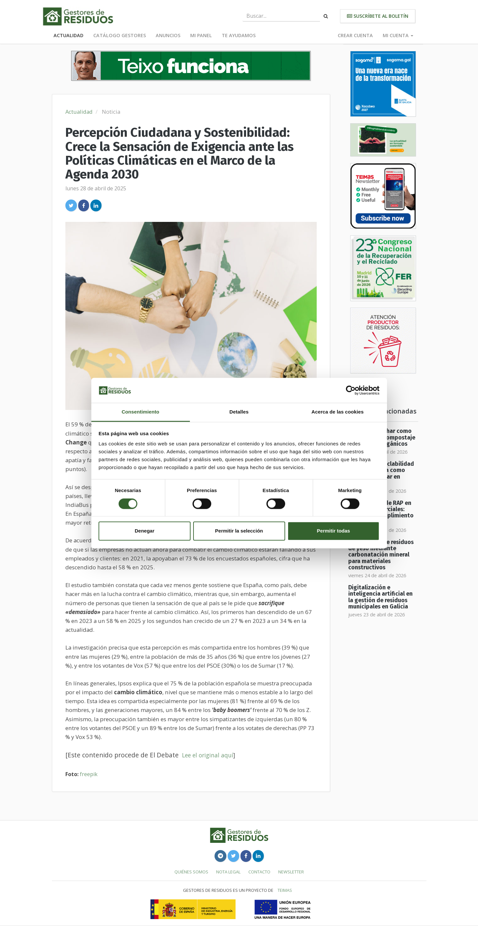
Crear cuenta (355, 35)
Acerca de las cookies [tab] (337, 412)
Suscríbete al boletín (377, 16)
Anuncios (168, 35)
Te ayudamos (239, 35)
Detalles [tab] (238, 412)
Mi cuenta (398, 35)
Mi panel (201, 35)
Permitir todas (333, 531)
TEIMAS (285, 890)
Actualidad (68, 35)
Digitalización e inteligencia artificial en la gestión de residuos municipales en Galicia (380, 597)
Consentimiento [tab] (140, 412)
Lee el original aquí (207, 755)
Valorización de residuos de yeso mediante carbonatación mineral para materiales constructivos (381, 555)
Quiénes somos (191, 872)
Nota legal (228, 872)
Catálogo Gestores (119, 35)
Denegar (144, 531)
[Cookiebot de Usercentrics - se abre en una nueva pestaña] (350, 390)
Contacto (259, 872)
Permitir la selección (239, 531)
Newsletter (291, 872)
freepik (89, 774)
